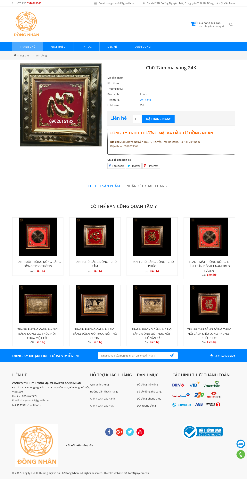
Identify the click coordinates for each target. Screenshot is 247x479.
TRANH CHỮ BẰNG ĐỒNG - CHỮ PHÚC (152, 264)
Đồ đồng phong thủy (149, 398)
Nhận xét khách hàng (147, 186)
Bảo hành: (113, 94)
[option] (61, 104)
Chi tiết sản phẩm (104, 186)
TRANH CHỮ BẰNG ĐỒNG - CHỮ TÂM (95, 264)
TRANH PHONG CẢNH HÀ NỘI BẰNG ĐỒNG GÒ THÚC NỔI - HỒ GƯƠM (95, 333)
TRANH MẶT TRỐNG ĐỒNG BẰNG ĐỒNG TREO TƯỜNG (38, 264)
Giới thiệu (58, 46)
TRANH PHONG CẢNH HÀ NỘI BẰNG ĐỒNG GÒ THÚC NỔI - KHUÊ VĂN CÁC (152, 333)
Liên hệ (112, 46)
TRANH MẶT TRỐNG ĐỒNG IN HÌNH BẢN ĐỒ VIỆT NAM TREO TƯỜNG (209, 266)
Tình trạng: (113, 99)
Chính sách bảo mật (102, 405)
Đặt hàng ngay (158, 119)
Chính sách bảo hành (102, 398)
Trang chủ (28, 46)
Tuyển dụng (142, 46)
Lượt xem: (113, 105)
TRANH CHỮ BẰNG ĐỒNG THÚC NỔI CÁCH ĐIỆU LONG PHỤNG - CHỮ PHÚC (209, 333)
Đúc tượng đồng (146, 405)
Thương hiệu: (115, 88)
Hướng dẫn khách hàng (104, 391)
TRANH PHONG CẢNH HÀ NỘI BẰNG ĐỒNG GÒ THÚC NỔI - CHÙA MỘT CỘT (38, 333)
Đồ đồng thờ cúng (147, 384)
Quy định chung (99, 384)
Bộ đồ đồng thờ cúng (149, 391)
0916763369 (34, 3)
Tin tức (86, 46)
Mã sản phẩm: (115, 77)
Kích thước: (114, 83)
